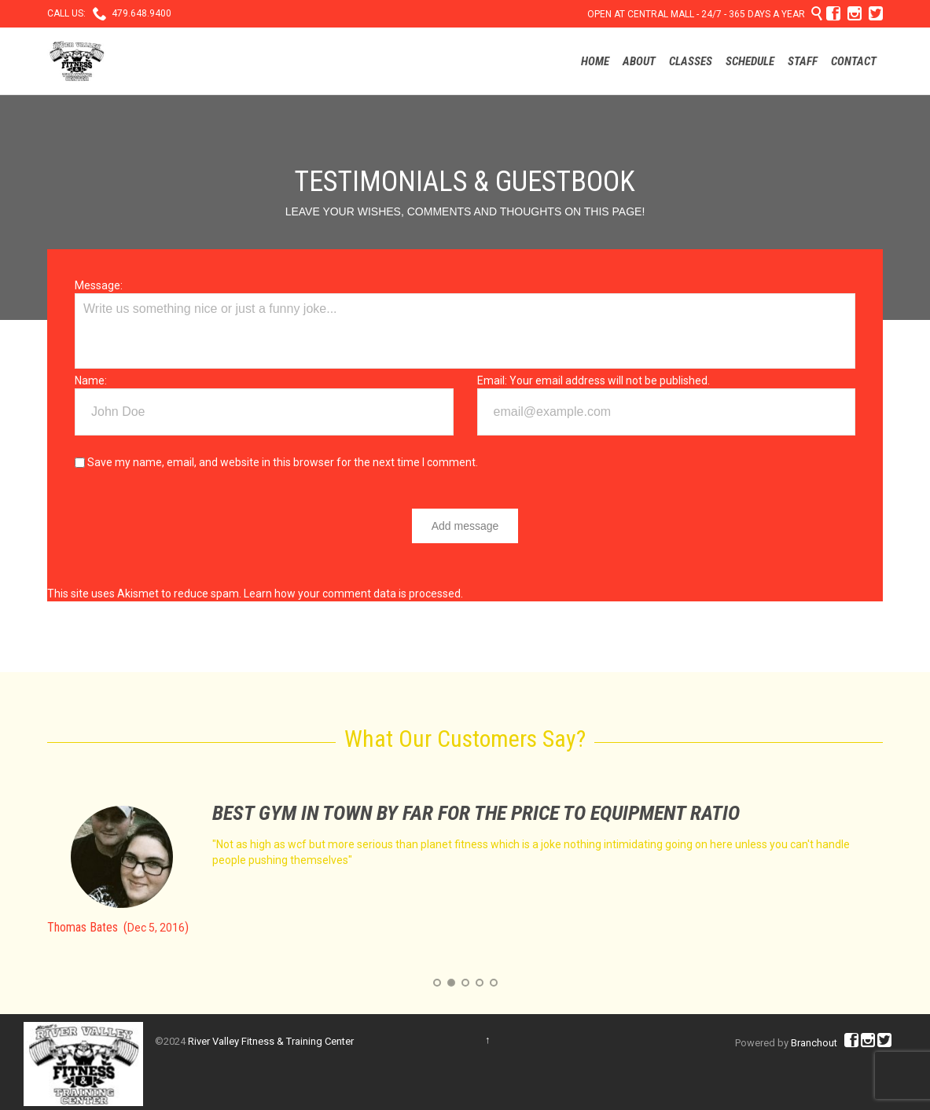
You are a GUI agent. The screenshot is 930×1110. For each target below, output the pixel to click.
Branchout (814, 1043)
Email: (492, 380)
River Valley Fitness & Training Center (271, 1041)
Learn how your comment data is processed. (353, 593)
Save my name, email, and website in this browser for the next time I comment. (276, 462)
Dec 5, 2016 (156, 927)
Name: (91, 380)
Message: (99, 285)
